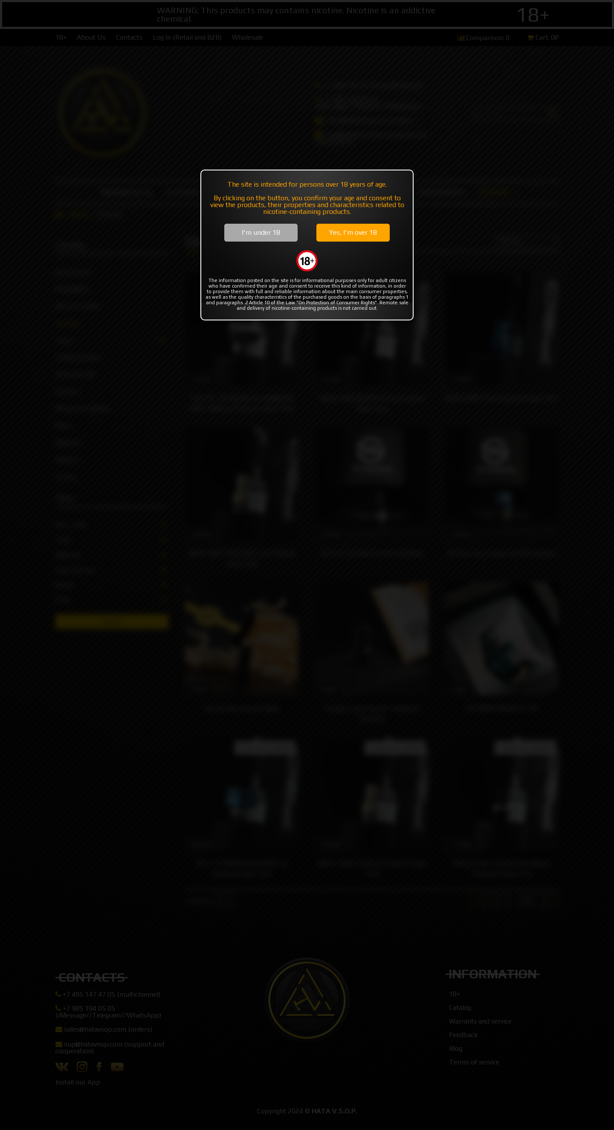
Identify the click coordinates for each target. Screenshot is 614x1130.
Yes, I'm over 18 (353, 232)
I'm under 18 (261, 232)
